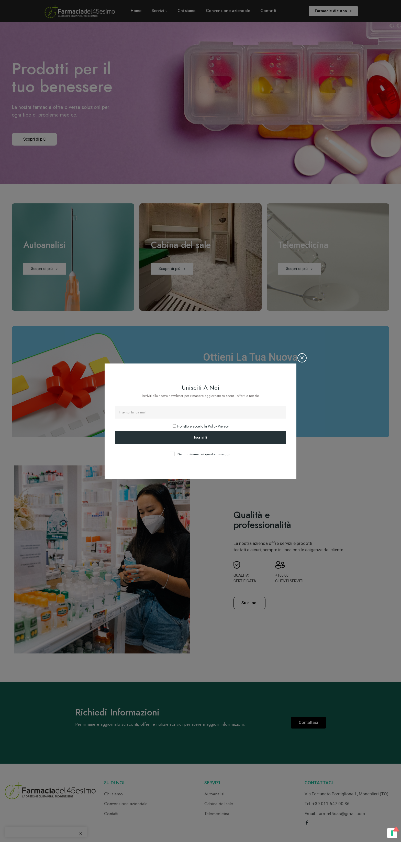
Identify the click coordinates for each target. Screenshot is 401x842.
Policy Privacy (218, 426)
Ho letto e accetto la (201, 426)
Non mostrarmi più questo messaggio (204, 454)
